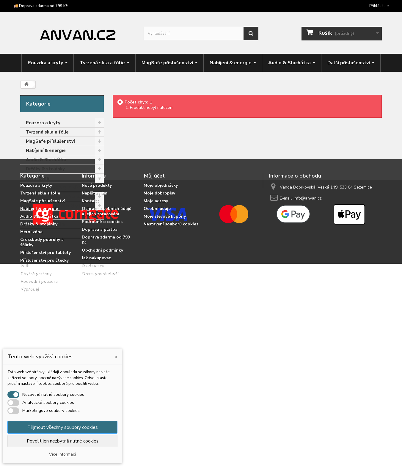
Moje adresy (156, 304)
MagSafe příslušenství (50, 141)
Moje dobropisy (159, 296)
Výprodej (35, 233)
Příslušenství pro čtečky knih (57, 206)
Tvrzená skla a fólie (47, 132)
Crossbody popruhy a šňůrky (56, 187)
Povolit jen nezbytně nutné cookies (62, 441)
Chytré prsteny (42, 215)
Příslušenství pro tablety (53, 197)
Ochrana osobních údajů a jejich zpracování (106, 314)
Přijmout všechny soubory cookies (62, 427)
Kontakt (90, 304)
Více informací (62, 454)
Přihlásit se (379, 6)
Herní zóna (37, 178)
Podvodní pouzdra (45, 224)
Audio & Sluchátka (46, 160)
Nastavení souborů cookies (171, 327)
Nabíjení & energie (46, 150)
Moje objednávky (161, 288)
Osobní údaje (157, 311)
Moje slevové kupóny (165, 319)
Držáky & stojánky (45, 169)
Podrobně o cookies (102, 324)
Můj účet (154, 278)
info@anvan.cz (308, 301)
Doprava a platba (99, 332)
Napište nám (94, 296)
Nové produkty (97, 288)
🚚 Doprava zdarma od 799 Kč (40, 6)
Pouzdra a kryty (43, 123)
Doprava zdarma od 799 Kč (106, 342)
